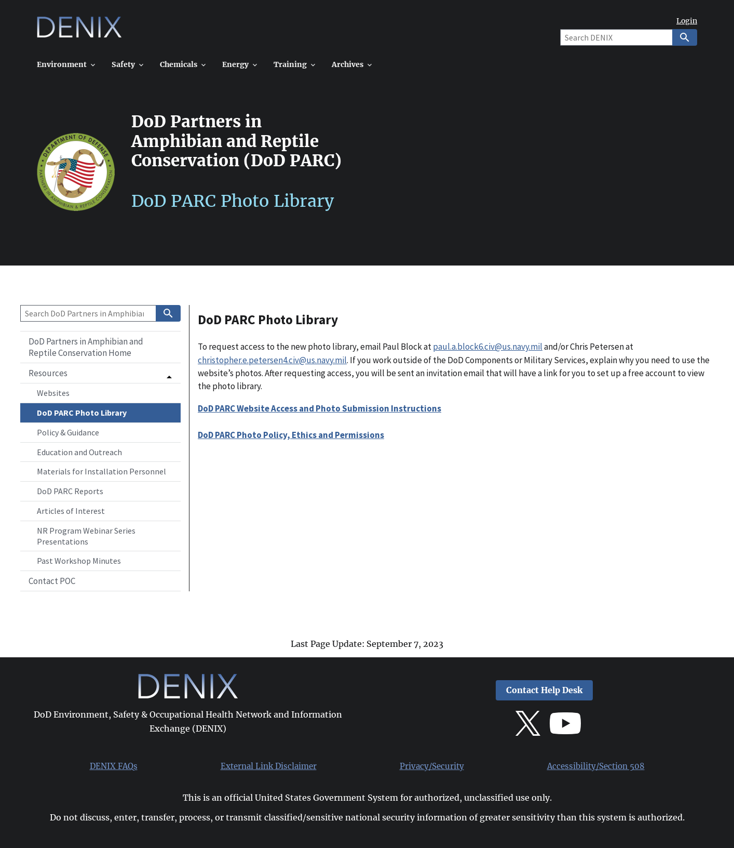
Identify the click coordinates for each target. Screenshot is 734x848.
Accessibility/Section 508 (596, 766)
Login (686, 21)
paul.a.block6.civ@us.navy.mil (487, 346)
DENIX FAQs (114, 766)
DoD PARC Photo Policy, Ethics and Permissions (291, 435)
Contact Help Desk (544, 690)
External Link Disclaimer (269, 766)
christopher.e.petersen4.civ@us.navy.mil (272, 360)
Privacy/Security (432, 766)
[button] (100, 373)
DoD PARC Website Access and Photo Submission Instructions (319, 408)
